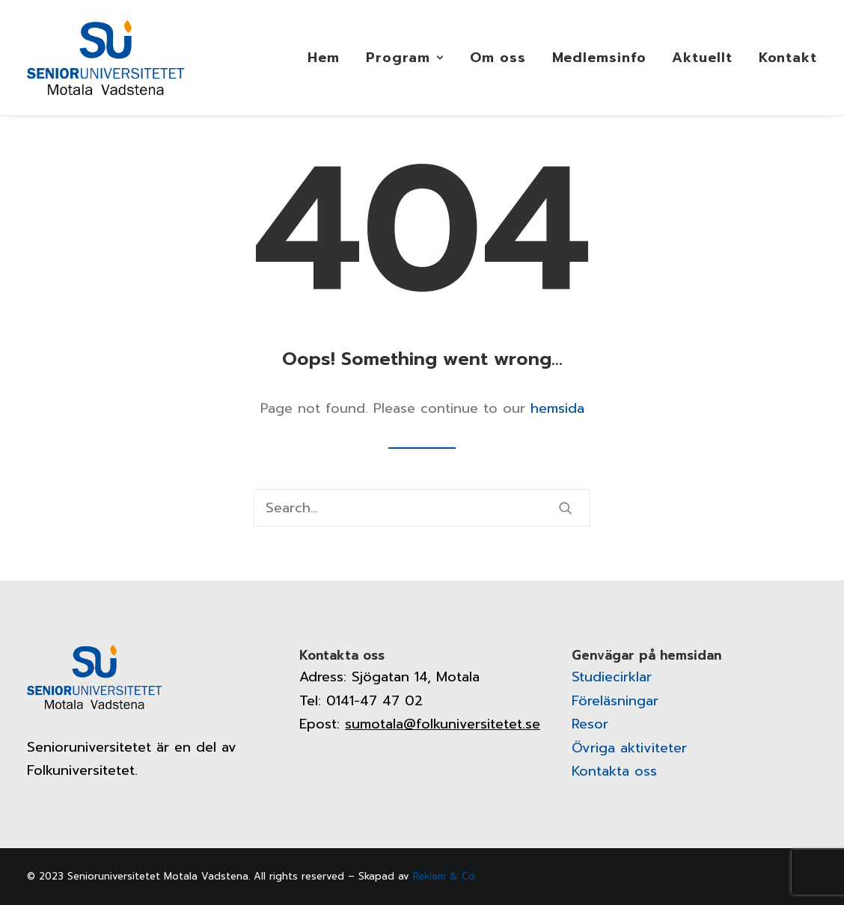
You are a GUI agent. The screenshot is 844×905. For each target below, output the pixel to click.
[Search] (422, 508)
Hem (324, 57)
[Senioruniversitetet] (105, 57)
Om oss (497, 57)
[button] (565, 508)
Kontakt (788, 57)
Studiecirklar (612, 676)
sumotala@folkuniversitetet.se (442, 724)
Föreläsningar (615, 700)
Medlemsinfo (599, 57)
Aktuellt (702, 57)
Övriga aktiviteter (629, 747)
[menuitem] (329, 57)
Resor (590, 724)
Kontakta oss (614, 771)
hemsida (557, 408)
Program (405, 57)
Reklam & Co (444, 876)
